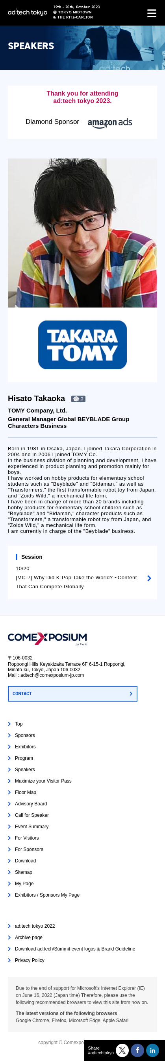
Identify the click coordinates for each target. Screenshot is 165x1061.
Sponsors (25, 735)
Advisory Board (31, 804)
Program (24, 758)
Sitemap (23, 872)
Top (18, 724)
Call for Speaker (32, 815)
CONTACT (22, 694)
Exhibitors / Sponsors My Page (47, 895)
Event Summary (31, 826)
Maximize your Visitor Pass (43, 781)
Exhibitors (25, 747)
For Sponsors (29, 849)
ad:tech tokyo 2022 (35, 926)
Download (25, 861)
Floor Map (25, 792)
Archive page (29, 937)
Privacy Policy (29, 960)
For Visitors (27, 838)
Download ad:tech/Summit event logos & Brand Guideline (75, 949)
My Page (24, 883)
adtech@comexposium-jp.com (52, 675)
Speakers (25, 769)
